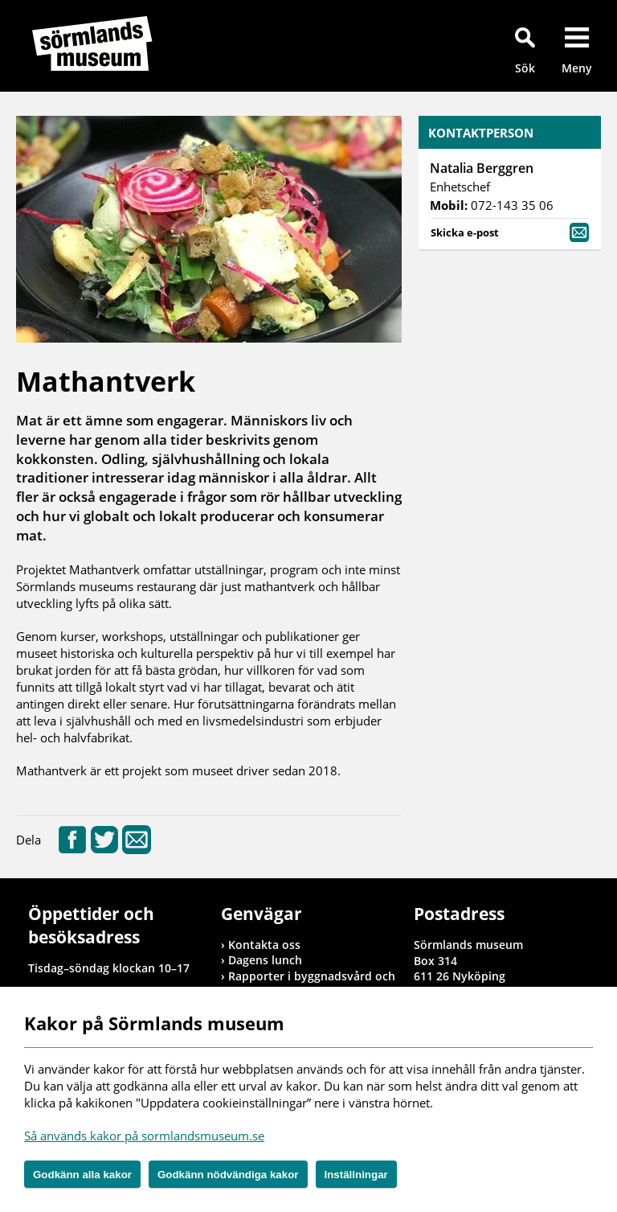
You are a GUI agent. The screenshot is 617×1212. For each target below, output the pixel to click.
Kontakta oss (264, 944)
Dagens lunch (265, 960)
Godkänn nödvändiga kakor (228, 1175)
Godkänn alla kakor (82, 1175)
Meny (577, 68)
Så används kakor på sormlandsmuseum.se (144, 1136)
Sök (525, 68)
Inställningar (356, 1175)
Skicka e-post (510, 231)
